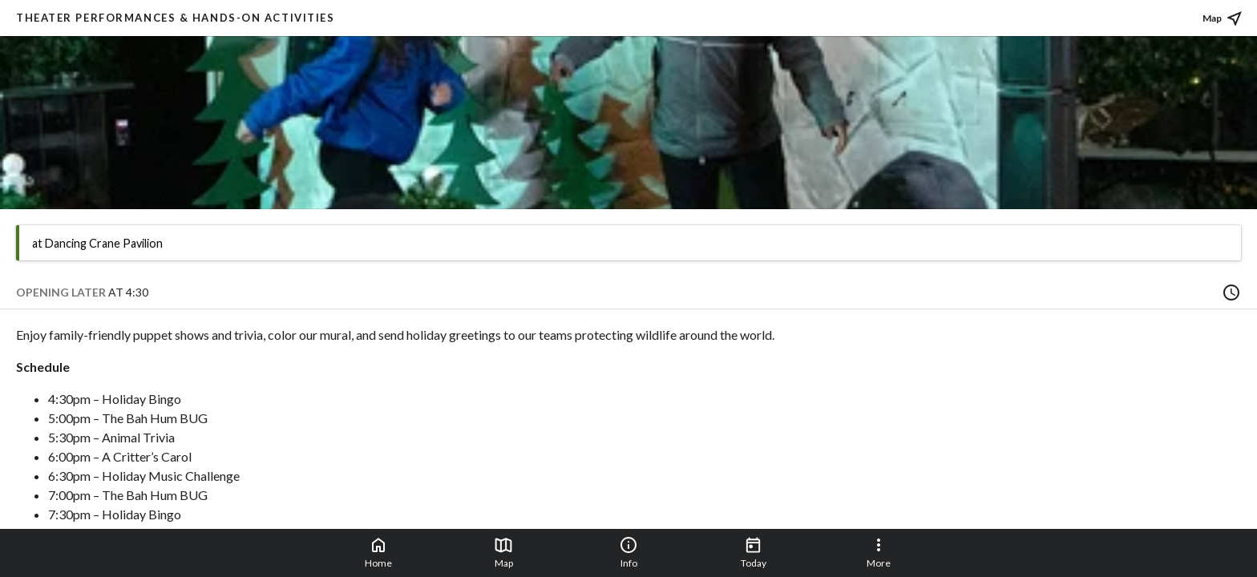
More (879, 552)
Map (503, 552)
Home (378, 552)
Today (753, 552)
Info (628, 552)
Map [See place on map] (1223, 18)
